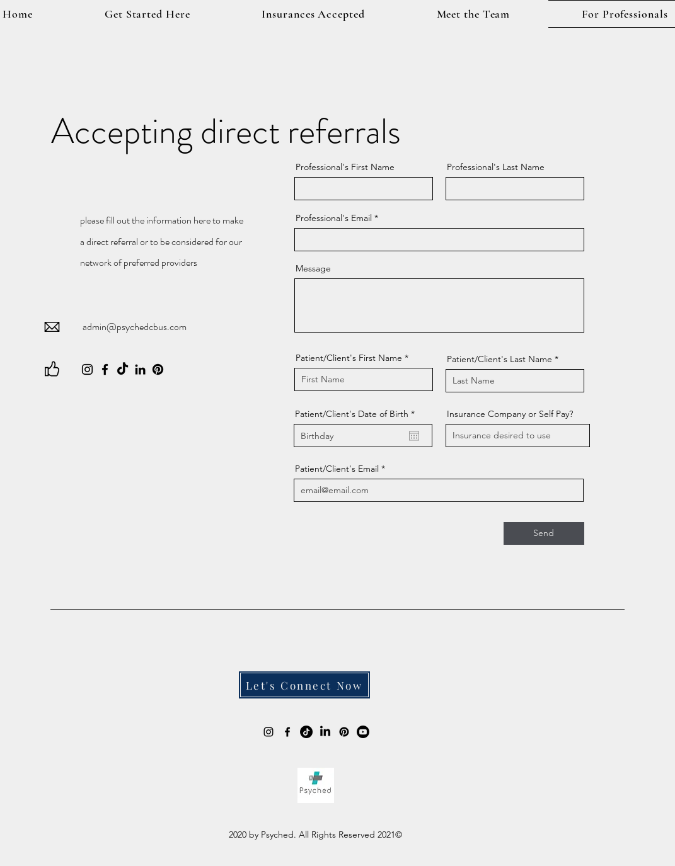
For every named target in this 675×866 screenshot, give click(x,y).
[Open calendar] (414, 436)
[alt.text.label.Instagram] (268, 732)
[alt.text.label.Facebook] (287, 732)
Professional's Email (334, 218)
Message (313, 268)
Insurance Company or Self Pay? (510, 413)
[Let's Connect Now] (304, 685)
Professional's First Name (345, 166)
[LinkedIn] (140, 369)
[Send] (544, 533)
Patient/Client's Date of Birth (357, 413)
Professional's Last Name (496, 166)
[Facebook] (105, 369)
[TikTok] (122, 369)
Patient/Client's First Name (349, 357)
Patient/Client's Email (337, 468)
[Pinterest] (158, 369)
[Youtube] (363, 732)
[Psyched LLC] (325, 732)
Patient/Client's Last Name (499, 359)
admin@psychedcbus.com (135, 326)
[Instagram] (87, 369)
